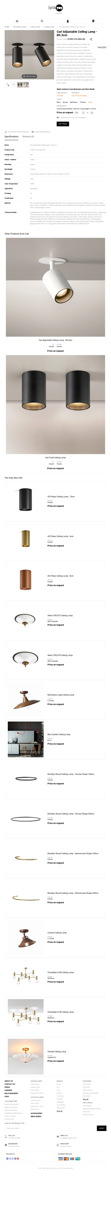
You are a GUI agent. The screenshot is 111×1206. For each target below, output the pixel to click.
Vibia (58, 1124)
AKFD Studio (87, 1140)
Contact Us (10, 1118)
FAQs (7, 1131)
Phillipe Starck (87, 1124)
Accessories (36, 1148)
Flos (58, 1121)
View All (59, 1145)
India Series (36, 1151)
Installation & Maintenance (13, 1147)
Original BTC (61, 1142)
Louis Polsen (61, 1139)
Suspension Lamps (37, 1127)
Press (7, 1121)
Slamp (59, 1118)
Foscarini (60, 1133)
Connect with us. (14, 1180)
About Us (9, 1115)
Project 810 (86, 1146)
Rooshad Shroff (88, 1149)
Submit (102, 1162)
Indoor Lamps (35, 27)
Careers (8, 1124)
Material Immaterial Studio (92, 1143)
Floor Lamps (35, 1124)
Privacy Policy (9, 1153)
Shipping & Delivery (11, 1141)
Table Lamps (35, 1118)
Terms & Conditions (11, 1144)
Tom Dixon (60, 1130)
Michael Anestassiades (90, 1127)
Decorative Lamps (19, 27)
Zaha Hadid (87, 1118)
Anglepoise (60, 1136)
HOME (7, 27)
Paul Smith (86, 1130)
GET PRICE (63, 124)
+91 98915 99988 (14, 1172)
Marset (59, 1127)
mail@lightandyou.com (68, 1172)
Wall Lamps (35, 1143)
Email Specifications (41, 132)
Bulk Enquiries (11, 1128)
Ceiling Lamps (49, 27)
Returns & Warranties (12, 1138)
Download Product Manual (17, 132)
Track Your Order (10, 1150)
